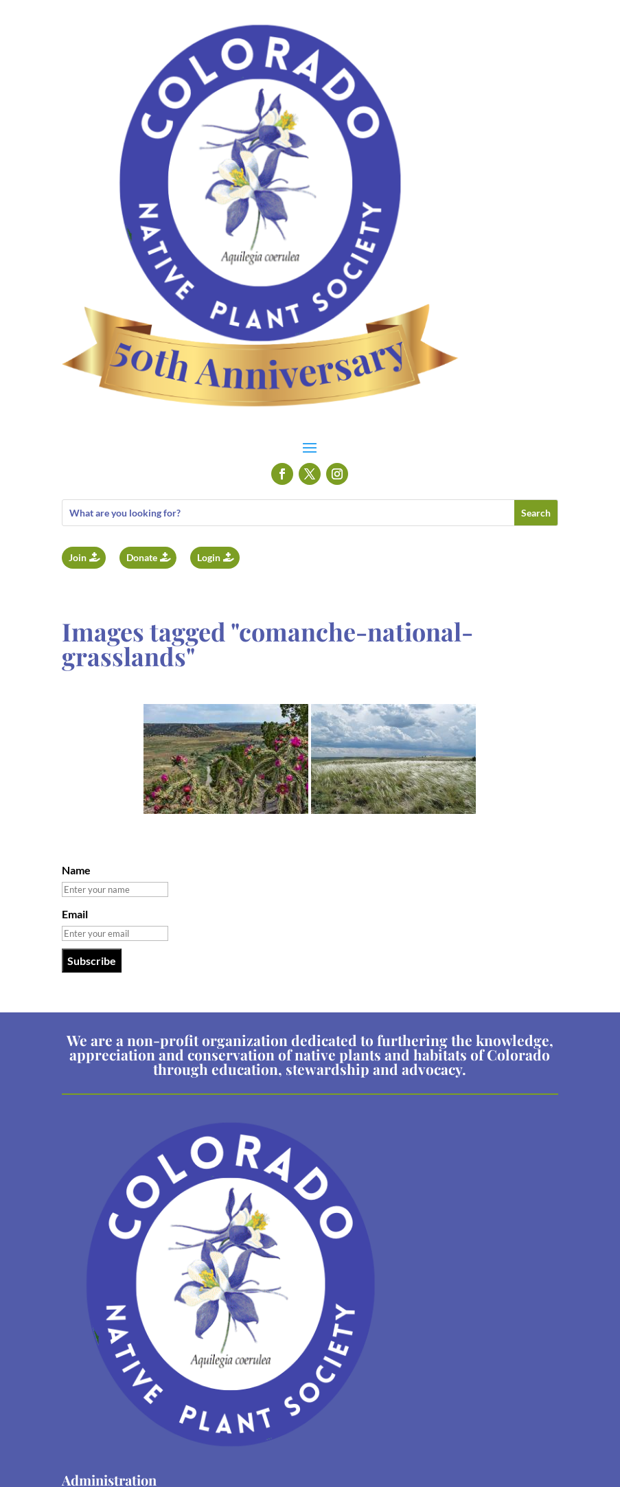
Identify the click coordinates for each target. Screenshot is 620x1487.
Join (78, 557)
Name (76, 869)
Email (75, 913)
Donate (141, 557)
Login (208, 557)
